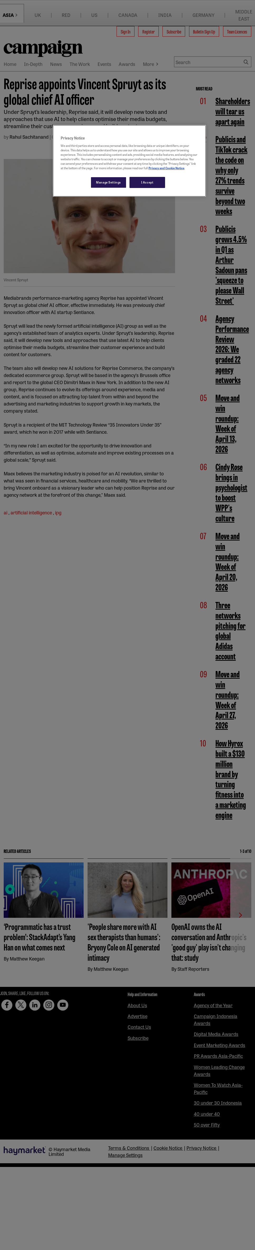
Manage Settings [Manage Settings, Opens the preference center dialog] (108, 182)
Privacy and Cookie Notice (166, 168)
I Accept (147, 182)
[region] (129, 161)
